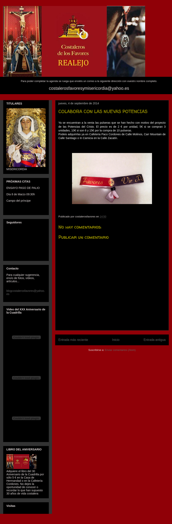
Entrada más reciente (73, 339)
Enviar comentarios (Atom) (120, 349)
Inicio (115, 339)
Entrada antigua (155, 339)
